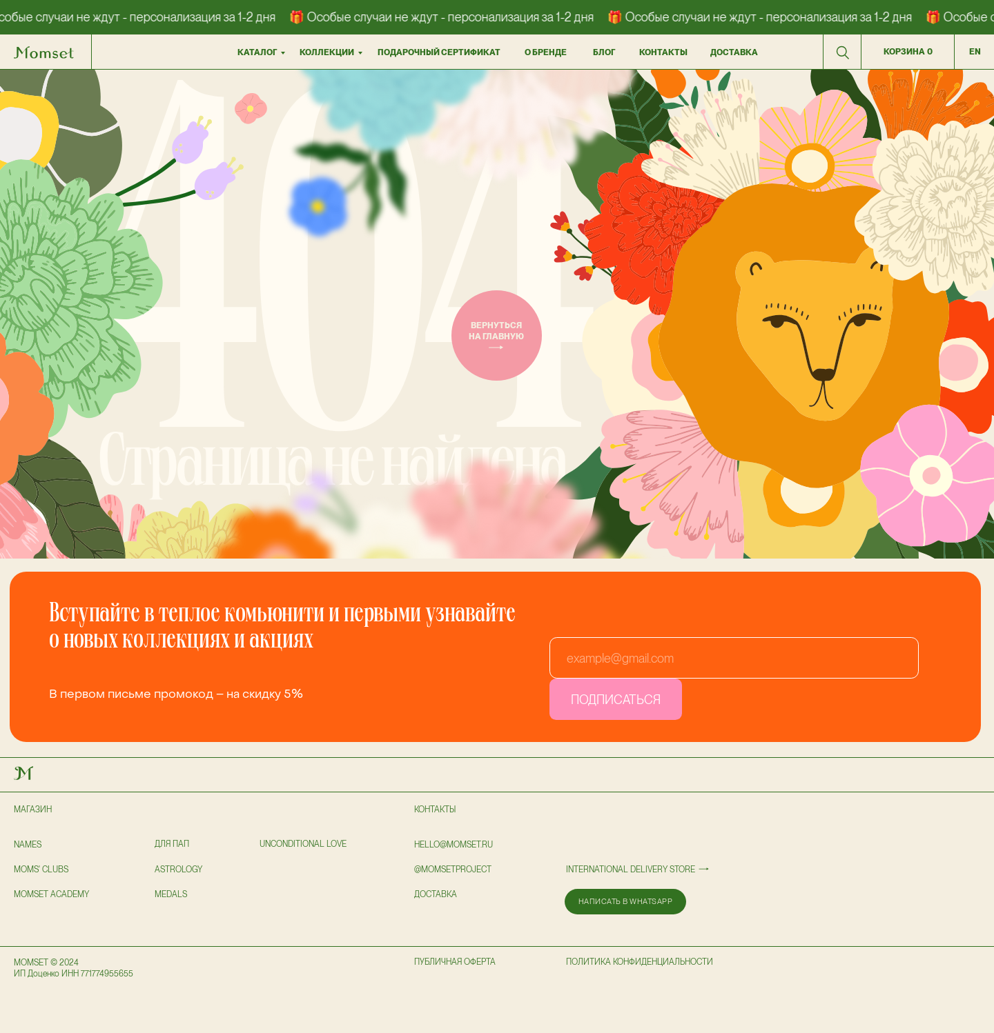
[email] (734, 658)
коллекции (327, 52)
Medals (171, 894)
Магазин (33, 809)
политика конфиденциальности (639, 962)
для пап (172, 844)
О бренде (546, 52)
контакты (663, 52)
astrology (178, 869)
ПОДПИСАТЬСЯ (616, 699)
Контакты (435, 809)
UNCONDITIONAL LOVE (303, 844)
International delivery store (630, 869)
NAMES (27, 845)
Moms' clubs (41, 869)
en (975, 52)
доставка (734, 52)
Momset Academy (51, 894)
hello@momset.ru (453, 845)
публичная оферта (455, 962)
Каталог (257, 52)
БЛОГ (604, 52)
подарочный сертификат (439, 52)
